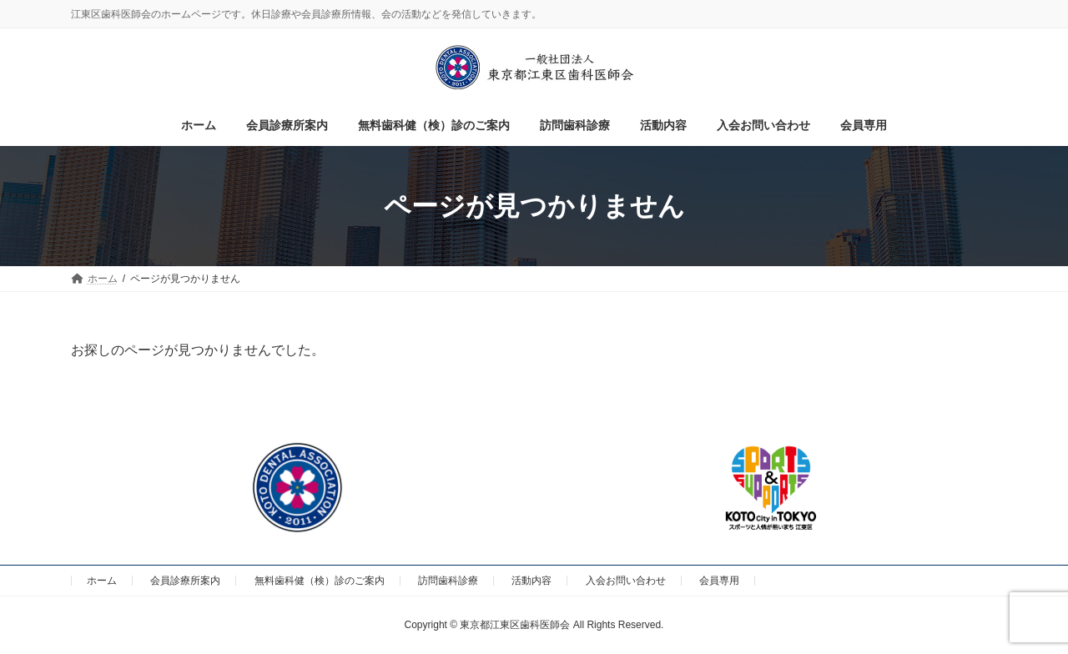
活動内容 (531, 580)
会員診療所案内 (185, 580)
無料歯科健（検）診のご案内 (319, 580)
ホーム (102, 580)
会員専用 (719, 580)
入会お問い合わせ (626, 580)
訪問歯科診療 (448, 580)
